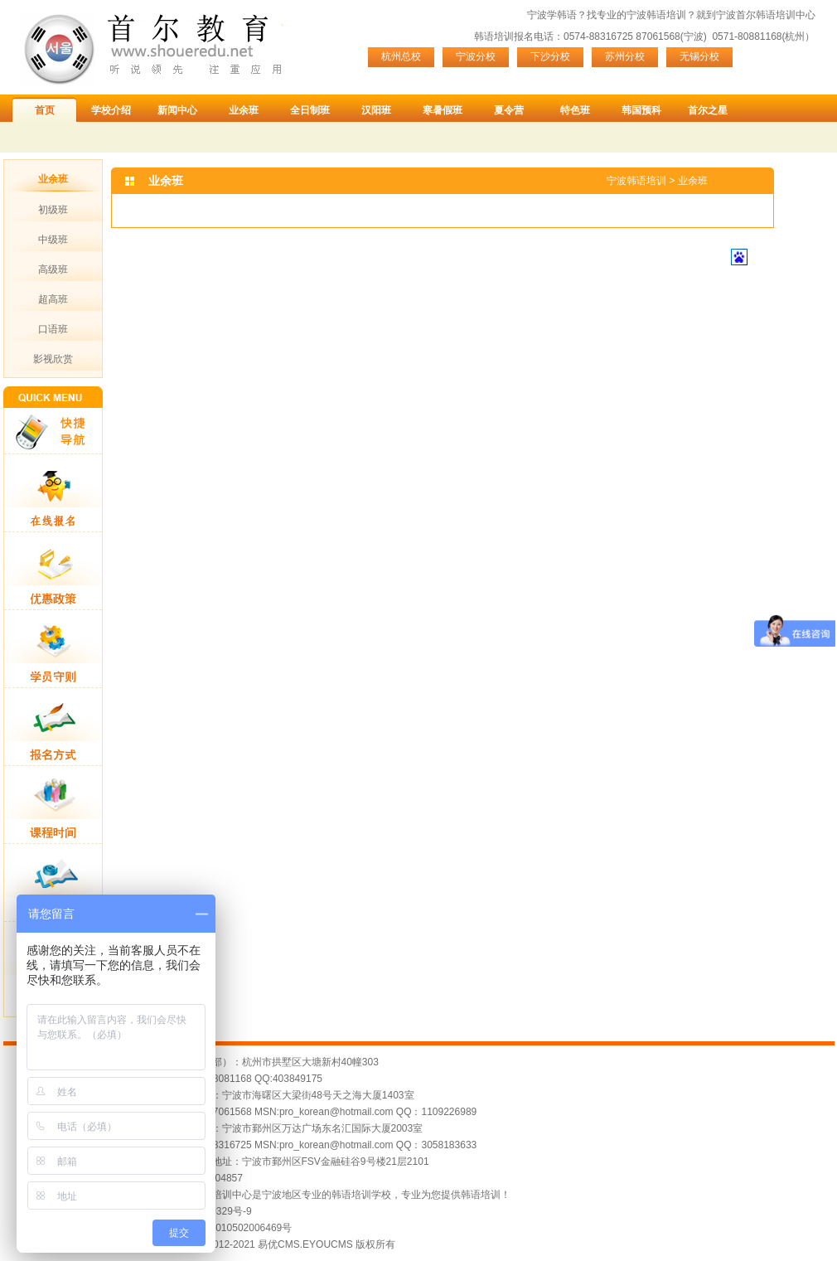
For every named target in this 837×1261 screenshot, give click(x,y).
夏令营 (509, 110)
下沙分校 (550, 56)
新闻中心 (177, 110)
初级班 (53, 210)
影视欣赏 (53, 359)
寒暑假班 (442, 110)
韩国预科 (641, 110)
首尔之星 (708, 110)
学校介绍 (111, 110)
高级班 (53, 269)
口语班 (53, 329)
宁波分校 (476, 56)
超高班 (53, 299)
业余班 (244, 110)
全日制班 (310, 110)
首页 (45, 110)
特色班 (575, 110)
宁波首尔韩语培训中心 (765, 15)
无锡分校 (699, 56)
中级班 (53, 239)
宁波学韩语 (552, 15)
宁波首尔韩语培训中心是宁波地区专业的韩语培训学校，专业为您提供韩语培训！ (331, 1194)
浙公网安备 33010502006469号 (222, 1228)
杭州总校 (401, 56)
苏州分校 (625, 56)
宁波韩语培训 (656, 15)
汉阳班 (376, 110)
